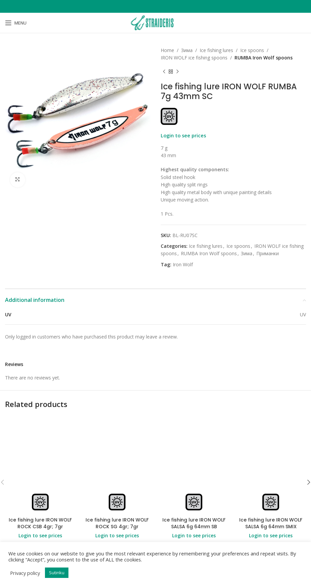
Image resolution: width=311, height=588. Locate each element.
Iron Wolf (183, 264)
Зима (187, 50)
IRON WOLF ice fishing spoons (194, 57)
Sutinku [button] (56, 573)
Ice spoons (252, 50)
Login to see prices (183, 135)
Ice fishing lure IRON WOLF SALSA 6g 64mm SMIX (270, 523)
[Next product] (177, 72)
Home (167, 50)
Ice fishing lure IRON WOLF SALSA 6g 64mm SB (193, 523)
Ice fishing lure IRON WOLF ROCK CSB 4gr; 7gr (40, 523)
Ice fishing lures (216, 50)
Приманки (267, 253)
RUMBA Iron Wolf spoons (264, 57)
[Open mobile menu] (16, 23)
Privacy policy (25, 573)
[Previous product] (164, 72)
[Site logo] (155, 22)
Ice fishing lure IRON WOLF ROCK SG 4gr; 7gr (117, 523)
